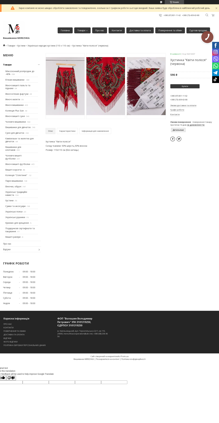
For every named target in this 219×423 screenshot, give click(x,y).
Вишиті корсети (13, 169)
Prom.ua (125, 356)
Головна (65, 30)
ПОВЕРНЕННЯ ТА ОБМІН (14, 331)
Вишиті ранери (13, 236)
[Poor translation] (11, 378)
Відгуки (6, 249)
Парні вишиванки (14, 180)
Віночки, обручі (13, 186)
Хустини (21, 45)
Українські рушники (15, 217)
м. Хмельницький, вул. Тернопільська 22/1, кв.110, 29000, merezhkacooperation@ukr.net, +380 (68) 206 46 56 (82, 334)
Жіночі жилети (12, 99)
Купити (185, 86)
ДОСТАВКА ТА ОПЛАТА (13, 334)
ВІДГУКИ (7, 338)
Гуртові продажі (198, 30)
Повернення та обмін (170, 30)
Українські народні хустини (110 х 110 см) (49, 45)
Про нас (99, 30)
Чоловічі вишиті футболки (13, 157)
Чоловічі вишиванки (15, 121)
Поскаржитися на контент (107, 359)
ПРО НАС (7, 324)
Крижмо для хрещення (17, 222)
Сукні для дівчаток (14, 132)
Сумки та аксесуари (15, 206)
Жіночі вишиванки (14, 105)
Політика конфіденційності (133, 359)
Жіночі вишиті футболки (17, 164)
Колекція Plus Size (14, 110)
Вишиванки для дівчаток (18, 127)
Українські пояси (14, 211)
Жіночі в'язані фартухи (16, 93)
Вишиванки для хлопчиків (13, 149)
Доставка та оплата (140, 30)
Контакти (117, 30)
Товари (81, 30)
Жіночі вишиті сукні (15, 116)
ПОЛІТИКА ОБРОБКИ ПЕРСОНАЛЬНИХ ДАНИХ (24, 345)
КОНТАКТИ (8, 327)
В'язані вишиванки (15, 79)
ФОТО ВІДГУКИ (10, 341)
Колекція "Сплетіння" (16, 175)
